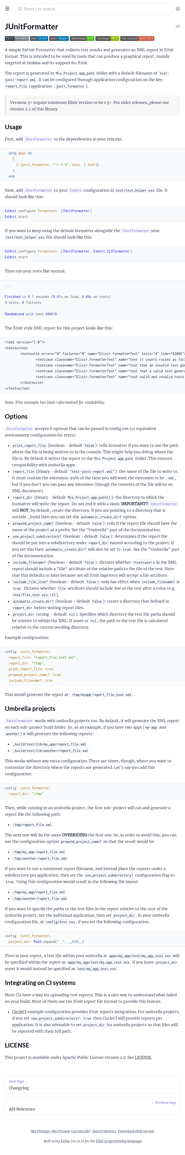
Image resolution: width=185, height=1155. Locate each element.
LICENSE (143, 1057)
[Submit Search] (19, 9)
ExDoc (65, 1141)
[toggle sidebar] (6, 8)
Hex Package (40, 1131)
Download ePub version (136, 1131)
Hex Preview (60, 1131)
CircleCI (19, 1011)
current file (80, 1131)
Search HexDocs (104, 1131)
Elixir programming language (119, 1141)
